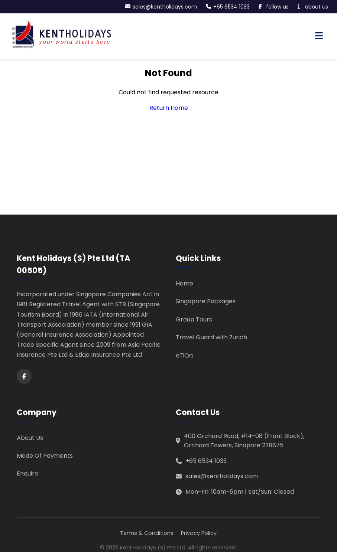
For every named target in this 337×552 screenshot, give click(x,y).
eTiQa (184, 355)
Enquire (27, 473)
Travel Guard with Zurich (211, 337)
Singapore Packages (206, 301)
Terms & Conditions (147, 533)
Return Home (168, 108)
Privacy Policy (199, 533)
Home (184, 283)
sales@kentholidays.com (221, 476)
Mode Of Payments (45, 455)
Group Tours (194, 319)
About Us (30, 438)
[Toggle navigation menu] (319, 36)
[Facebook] (24, 376)
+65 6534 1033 (206, 461)
